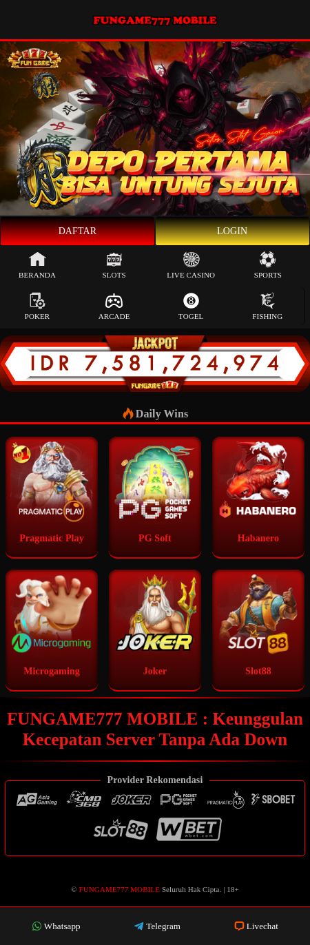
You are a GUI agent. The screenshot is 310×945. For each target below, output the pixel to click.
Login (232, 231)
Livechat (256, 926)
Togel (190, 306)
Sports (268, 265)
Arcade (114, 306)
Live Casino (191, 265)
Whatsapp (56, 926)
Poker (37, 306)
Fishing (267, 306)
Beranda (37, 265)
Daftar (78, 231)
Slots (114, 265)
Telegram (157, 926)
